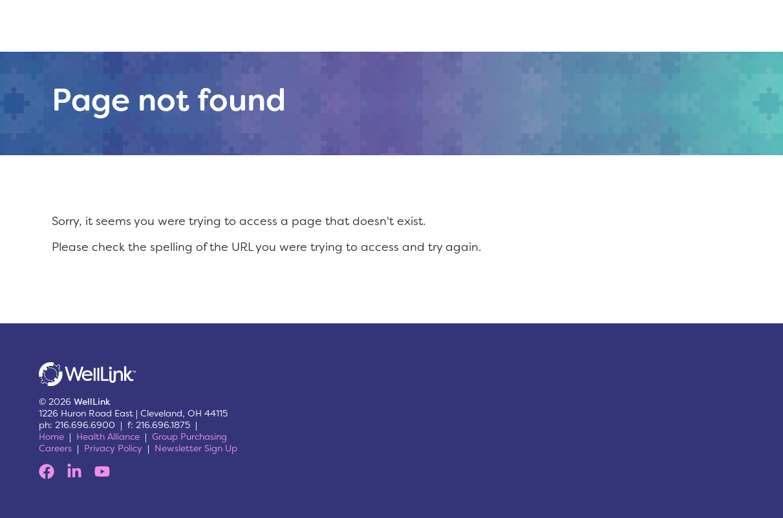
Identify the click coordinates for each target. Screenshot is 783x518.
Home (51, 436)
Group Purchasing (189, 436)
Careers (55, 448)
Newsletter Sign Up (196, 448)
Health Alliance (108, 436)
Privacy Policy (113, 448)
